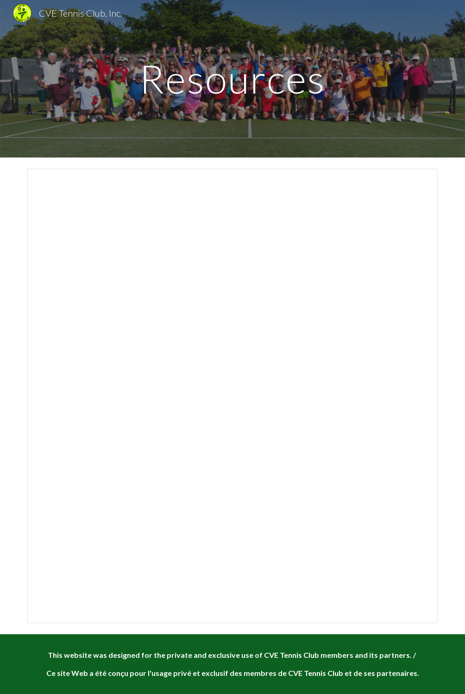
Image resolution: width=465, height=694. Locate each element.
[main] (233, 78)
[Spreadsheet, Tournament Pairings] (232, 396)
